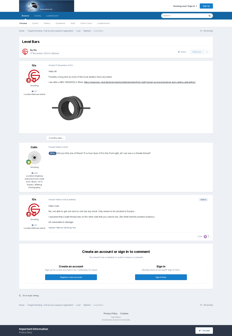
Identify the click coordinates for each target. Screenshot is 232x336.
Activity (37, 15)
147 (34, 91)
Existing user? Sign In (185, 6)
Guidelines (60, 23)
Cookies (124, 313)
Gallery (47, 23)
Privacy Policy (110, 313)
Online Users (86, 23)
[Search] (176, 15)
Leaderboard (103, 23)
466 (35, 173)
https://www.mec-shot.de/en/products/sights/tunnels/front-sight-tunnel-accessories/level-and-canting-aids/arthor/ (140, 82)
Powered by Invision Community (116, 320)
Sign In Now (161, 277)
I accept (204, 330)
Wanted (55, 53)
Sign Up (206, 6)
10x (35, 50)
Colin (34, 147)
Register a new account (71, 277)
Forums (23, 23)
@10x (52, 153)
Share (182, 52)
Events (35, 23)
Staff (73, 23)
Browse (25, 17)
